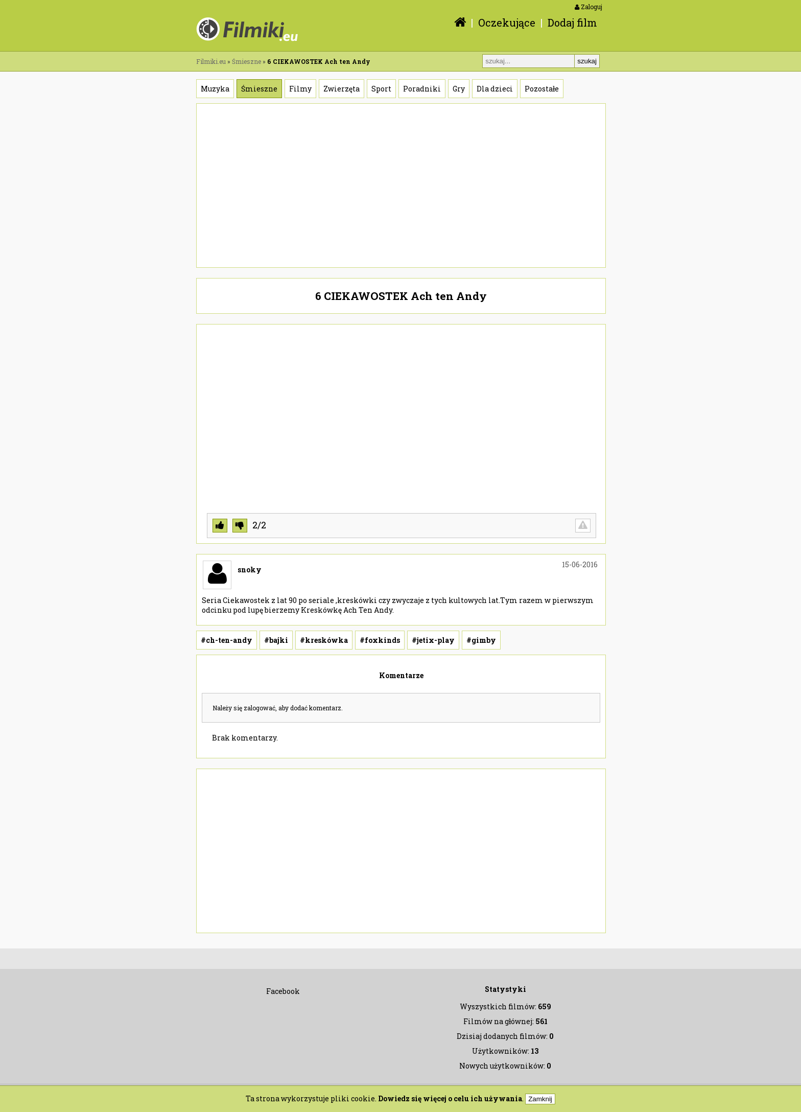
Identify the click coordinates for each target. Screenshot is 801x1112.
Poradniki (422, 89)
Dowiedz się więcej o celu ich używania (450, 1098)
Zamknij (540, 1099)
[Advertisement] (401, 185)
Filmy (300, 89)
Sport (381, 89)
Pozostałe (542, 89)
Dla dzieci (495, 89)
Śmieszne (246, 61)
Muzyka (215, 89)
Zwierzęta (341, 89)
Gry (459, 89)
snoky (250, 569)
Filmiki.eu (211, 61)
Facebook (283, 991)
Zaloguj (588, 7)
